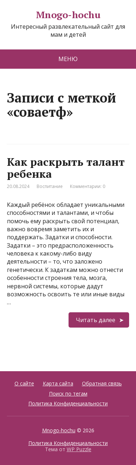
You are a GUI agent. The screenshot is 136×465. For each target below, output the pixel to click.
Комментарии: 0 (87, 186)
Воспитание (50, 186)
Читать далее (95, 320)
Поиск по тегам (68, 393)
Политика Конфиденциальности (68, 403)
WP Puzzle (79, 449)
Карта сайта (58, 383)
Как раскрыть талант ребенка (66, 168)
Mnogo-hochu (68, 15)
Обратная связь (102, 383)
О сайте (24, 383)
